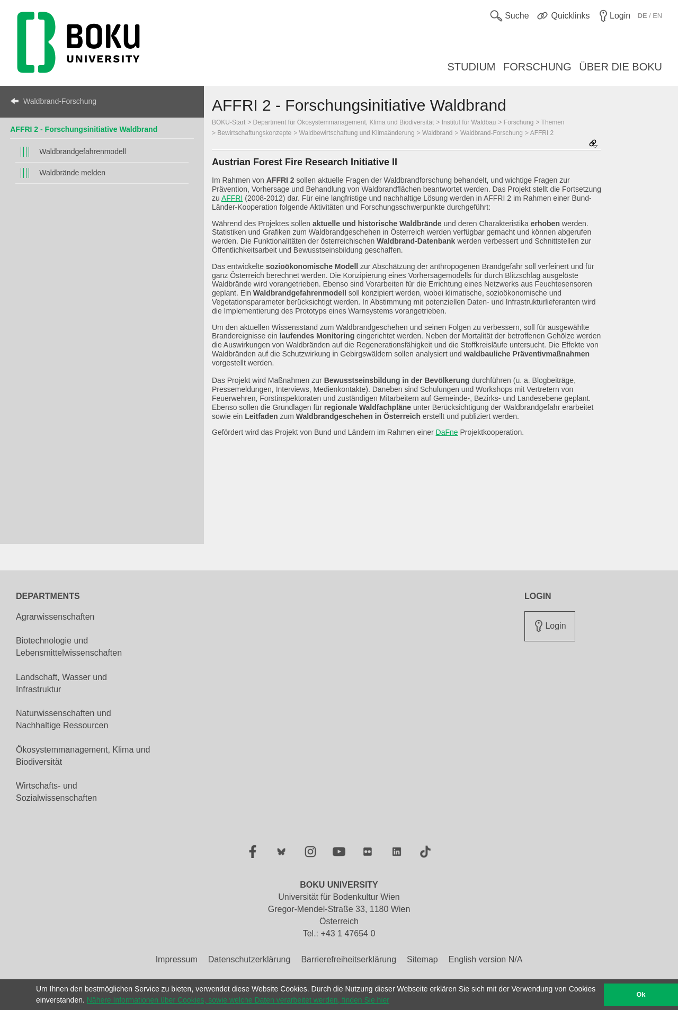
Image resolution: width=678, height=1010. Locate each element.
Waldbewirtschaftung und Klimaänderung (357, 133)
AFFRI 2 (542, 133)
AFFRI (232, 198)
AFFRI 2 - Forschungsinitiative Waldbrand (83, 129)
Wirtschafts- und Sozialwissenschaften (56, 791)
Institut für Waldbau (469, 122)
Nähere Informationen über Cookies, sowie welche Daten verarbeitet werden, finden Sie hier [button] (238, 1000)
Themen (553, 122)
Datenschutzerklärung (249, 959)
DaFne (447, 432)
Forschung (519, 122)
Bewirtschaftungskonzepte (254, 133)
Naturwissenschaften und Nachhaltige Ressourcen (63, 719)
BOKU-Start (228, 122)
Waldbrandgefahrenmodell (82, 151)
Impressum (177, 959)
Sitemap (422, 959)
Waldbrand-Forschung (59, 101)
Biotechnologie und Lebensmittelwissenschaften (69, 646)
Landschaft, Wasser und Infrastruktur (61, 683)
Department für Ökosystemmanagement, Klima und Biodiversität (343, 122)
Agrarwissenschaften (55, 616)
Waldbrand (437, 133)
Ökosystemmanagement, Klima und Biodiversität (83, 755)
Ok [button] (641, 994)
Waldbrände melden (72, 172)
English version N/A (486, 959)
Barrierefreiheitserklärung (348, 959)
